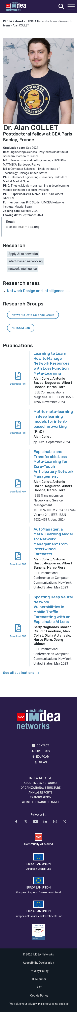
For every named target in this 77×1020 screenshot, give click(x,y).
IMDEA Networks (38, 720)
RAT (39, 987)
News (43, 762)
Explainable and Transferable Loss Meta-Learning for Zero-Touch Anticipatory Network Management (53, 464)
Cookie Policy (39, 995)
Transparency (40, 797)
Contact (43, 745)
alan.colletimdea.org (22, 227)
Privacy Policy (39, 970)
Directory (42, 751)
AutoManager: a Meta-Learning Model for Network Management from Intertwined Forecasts (53, 541)
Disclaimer (39, 979)
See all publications (21, 673)
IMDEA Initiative (40, 778)
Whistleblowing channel (40, 802)
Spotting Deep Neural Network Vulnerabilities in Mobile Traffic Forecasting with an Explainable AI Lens (53, 609)
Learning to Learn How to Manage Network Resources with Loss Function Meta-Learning (51, 363)
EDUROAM (42, 756)
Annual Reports (40, 792)
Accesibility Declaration (38, 962)
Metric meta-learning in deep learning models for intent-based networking (53, 419)
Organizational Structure (41, 787)
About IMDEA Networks (40, 782)
